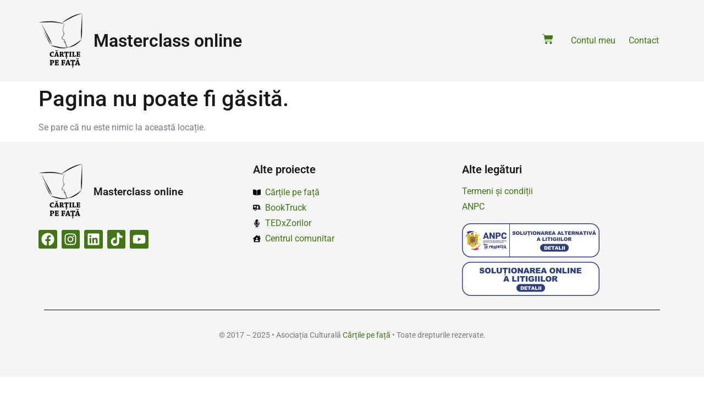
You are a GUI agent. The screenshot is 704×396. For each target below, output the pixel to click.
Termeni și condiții (497, 191)
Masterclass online (168, 40)
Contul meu (593, 40)
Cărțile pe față (367, 335)
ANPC (473, 206)
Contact (644, 40)
